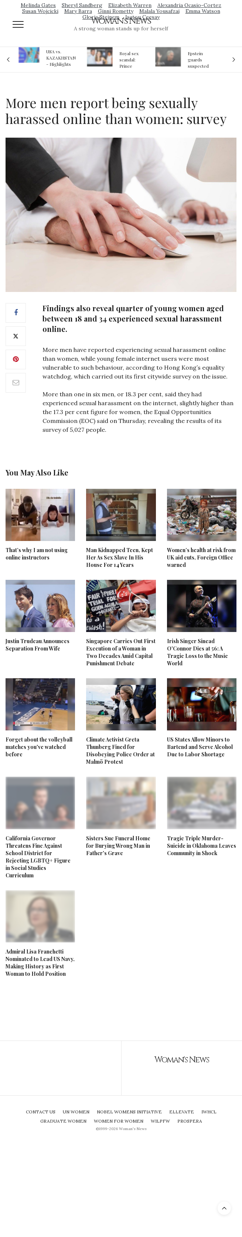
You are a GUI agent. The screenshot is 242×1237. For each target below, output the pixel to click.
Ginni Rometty (115, 11)
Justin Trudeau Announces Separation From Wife (37, 645)
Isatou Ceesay (142, 17)
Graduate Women (63, 1121)
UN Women (76, 1112)
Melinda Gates (38, 5)
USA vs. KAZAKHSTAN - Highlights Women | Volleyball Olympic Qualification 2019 (61, 57)
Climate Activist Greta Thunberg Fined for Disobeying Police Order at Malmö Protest (120, 750)
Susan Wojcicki (40, 11)
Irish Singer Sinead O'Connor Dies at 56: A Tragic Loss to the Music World (197, 652)
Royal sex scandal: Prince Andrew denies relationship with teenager (131, 59)
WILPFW (160, 1121)
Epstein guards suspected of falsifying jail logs (199, 59)
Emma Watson (202, 11)
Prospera (189, 1121)
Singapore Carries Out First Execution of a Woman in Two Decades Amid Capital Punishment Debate (121, 652)
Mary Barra (78, 11)
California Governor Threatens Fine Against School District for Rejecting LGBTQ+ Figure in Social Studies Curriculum (38, 857)
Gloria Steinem (100, 17)
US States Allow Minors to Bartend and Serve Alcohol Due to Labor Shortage (200, 747)
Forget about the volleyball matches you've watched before (39, 747)
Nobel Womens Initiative (129, 1112)
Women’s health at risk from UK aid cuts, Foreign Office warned (201, 557)
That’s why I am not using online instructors (37, 554)
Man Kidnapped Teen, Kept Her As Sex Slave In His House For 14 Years (119, 557)
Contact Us (40, 1112)
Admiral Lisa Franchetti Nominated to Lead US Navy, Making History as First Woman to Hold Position (40, 962)
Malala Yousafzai (159, 11)
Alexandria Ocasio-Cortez (189, 5)
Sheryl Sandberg (82, 5)
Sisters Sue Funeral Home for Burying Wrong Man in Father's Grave (118, 846)
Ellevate (181, 1112)
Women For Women (118, 1121)
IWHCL (209, 1112)
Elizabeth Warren (129, 5)
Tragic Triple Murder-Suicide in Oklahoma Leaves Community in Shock (201, 846)
